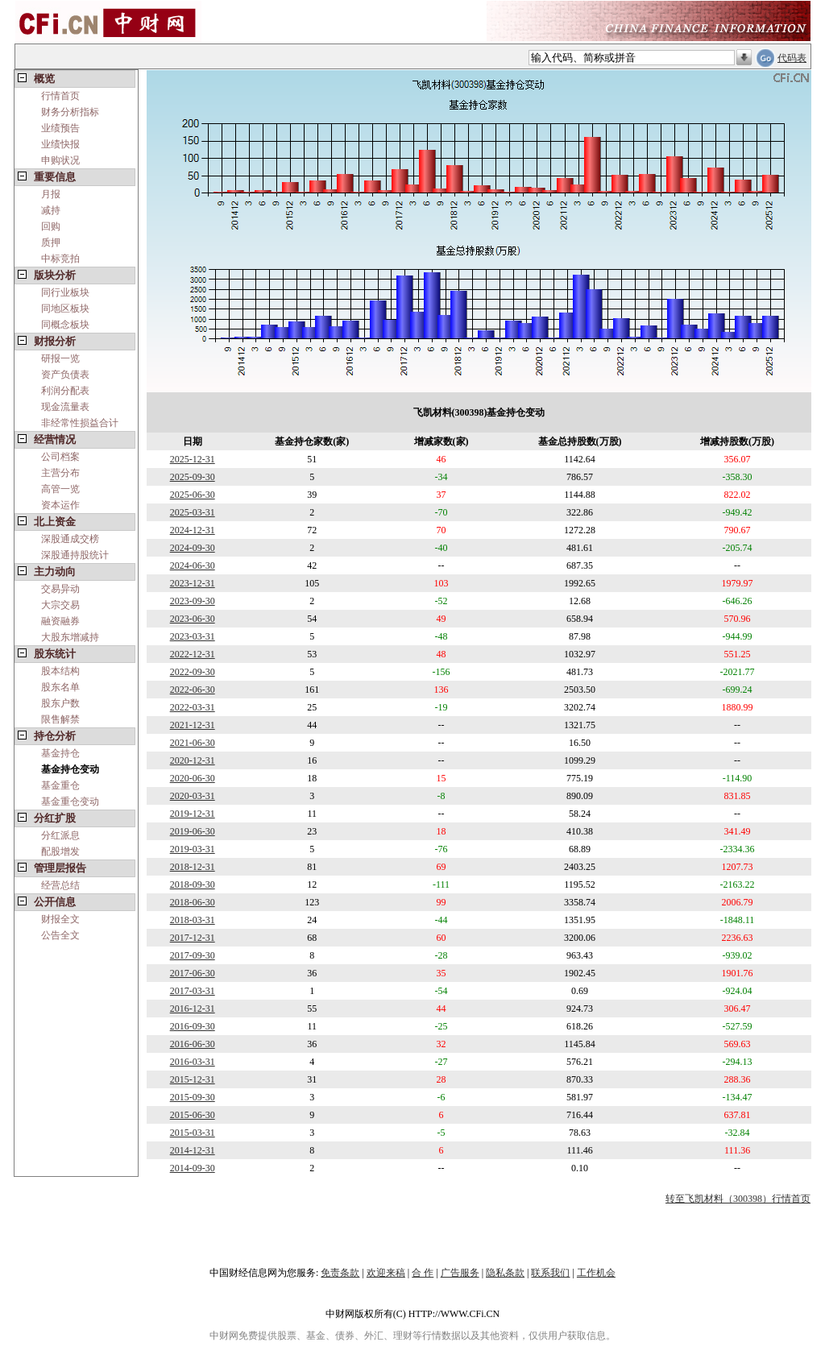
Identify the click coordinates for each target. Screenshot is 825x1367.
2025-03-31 (192, 512)
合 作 (422, 1272)
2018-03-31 (192, 920)
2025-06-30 (192, 494)
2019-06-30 (192, 831)
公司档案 (60, 456)
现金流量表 (65, 406)
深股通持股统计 (75, 555)
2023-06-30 (192, 618)
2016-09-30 (192, 1026)
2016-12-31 (192, 1008)
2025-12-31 (192, 459)
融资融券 (60, 621)
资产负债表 (65, 374)
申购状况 (60, 160)
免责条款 (340, 1272)
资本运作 (60, 505)
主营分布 (60, 472)
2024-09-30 (192, 547)
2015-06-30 (192, 1115)
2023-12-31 (192, 583)
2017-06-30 (192, 973)
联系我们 (550, 1272)
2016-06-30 (192, 1044)
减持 (50, 210)
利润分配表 (65, 390)
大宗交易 (60, 605)
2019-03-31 (192, 849)
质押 (50, 242)
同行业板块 (65, 292)
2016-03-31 (192, 1061)
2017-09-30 (192, 955)
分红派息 (60, 835)
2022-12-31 (192, 654)
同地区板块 (65, 308)
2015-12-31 (192, 1079)
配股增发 (60, 851)
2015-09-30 (192, 1097)
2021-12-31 (192, 725)
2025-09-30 (192, 477)
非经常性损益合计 (79, 423)
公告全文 (60, 935)
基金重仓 (60, 785)
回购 (50, 226)
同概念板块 (65, 324)
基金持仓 (60, 753)
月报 (50, 194)
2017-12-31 (192, 937)
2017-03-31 (192, 990)
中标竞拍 (60, 258)
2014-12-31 (192, 1150)
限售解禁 (60, 719)
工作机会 (596, 1272)
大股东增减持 (70, 637)
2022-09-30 (192, 671)
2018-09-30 (192, 884)
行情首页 (60, 95)
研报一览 (60, 358)
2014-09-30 (192, 1168)
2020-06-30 (192, 778)
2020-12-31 (192, 760)
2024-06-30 (192, 565)
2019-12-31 (192, 813)
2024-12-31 (192, 530)
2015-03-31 (192, 1132)
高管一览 (60, 489)
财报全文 (60, 919)
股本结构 (60, 671)
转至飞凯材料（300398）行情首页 (737, 1198)
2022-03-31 (192, 707)
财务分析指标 (70, 112)
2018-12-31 (192, 866)
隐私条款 (505, 1272)
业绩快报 (60, 144)
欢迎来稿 (386, 1272)
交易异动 (60, 588)
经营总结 (60, 885)
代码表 (791, 58)
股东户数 (60, 703)
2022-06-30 (192, 689)
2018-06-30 (192, 902)
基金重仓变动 (70, 801)
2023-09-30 (192, 601)
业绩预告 (60, 128)
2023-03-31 (192, 636)
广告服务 (460, 1272)
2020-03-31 (192, 796)
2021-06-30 (192, 742)
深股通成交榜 (70, 539)
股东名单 (60, 687)
